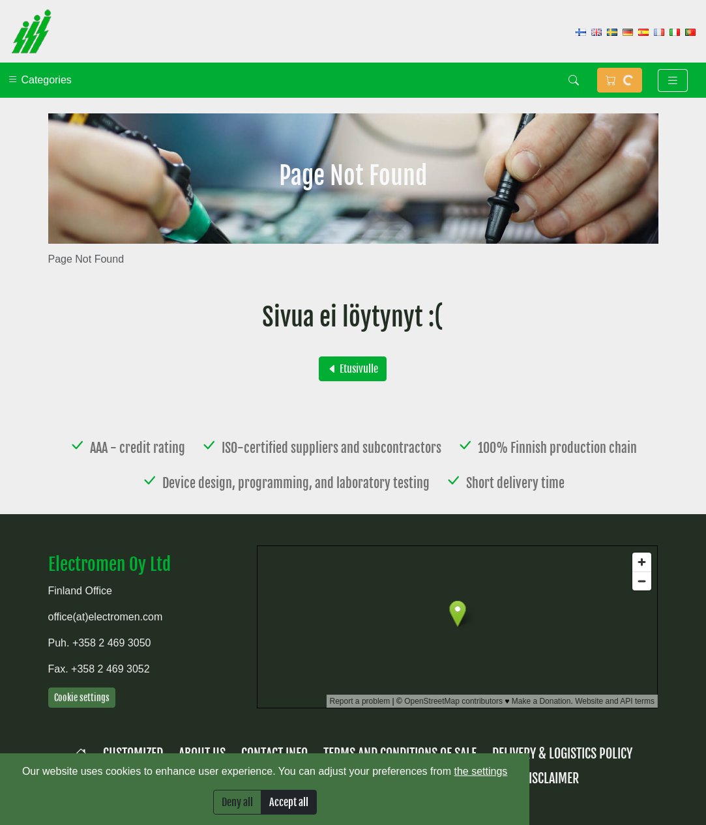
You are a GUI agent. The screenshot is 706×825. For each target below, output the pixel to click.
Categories (40, 79)
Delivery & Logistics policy (562, 753)
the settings (481, 771)
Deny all (237, 802)
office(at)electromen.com (105, 616)
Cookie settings (82, 697)
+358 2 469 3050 (111, 642)
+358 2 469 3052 (110, 668)
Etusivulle (352, 368)
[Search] (574, 80)
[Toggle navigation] (673, 80)
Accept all (288, 802)
